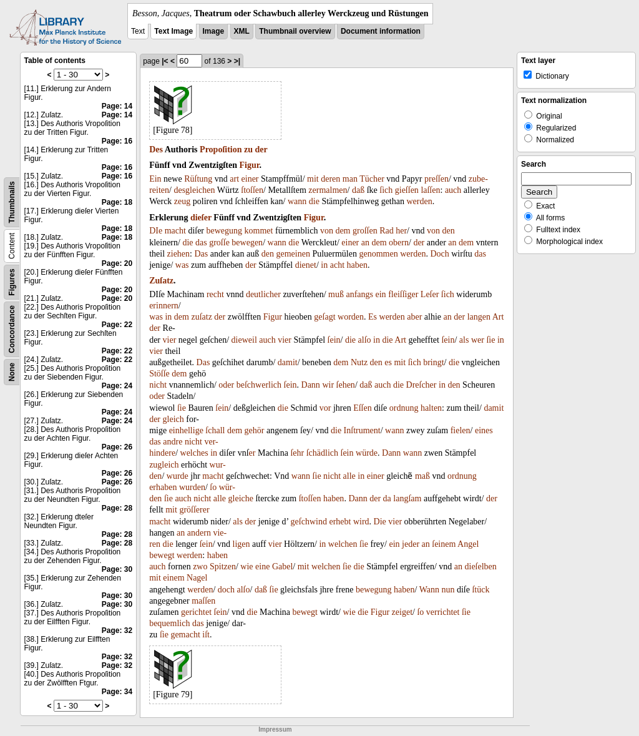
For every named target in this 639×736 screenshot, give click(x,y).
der (261, 149)
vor (325, 408)
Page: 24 (117, 385)
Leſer (430, 294)
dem (342, 230)
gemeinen (293, 253)
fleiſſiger (403, 294)
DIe (155, 230)
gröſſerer (194, 509)
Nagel (197, 577)
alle (349, 476)
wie (246, 566)
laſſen (430, 190)
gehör (255, 430)
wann (297, 201)
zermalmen (327, 190)
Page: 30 (117, 569)
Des (156, 149)
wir (328, 385)
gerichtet (196, 612)
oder (226, 385)
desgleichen (194, 190)
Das (201, 253)
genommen (378, 253)
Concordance (11, 329)
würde (367, 453)
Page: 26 (117, 447)
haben (357, 265)
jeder (410, 544)
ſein (334, 340)
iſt (206, 634)
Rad (386, 230)
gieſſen (407, 190)
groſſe (219, 242)
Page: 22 (117, 324)
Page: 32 (117, 630)
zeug (182, 201)
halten (431, 408)
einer (250, 179)
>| (237, 61)
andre (172, 441)
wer (477, 340)
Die (380, 521)
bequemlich (169, 623)
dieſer (201, 217)
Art (498, 316)
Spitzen (223, 566)
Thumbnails (11, 202)
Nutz (359, 362)
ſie (490, 340)
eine (262, 566)
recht (215, 294)
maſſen (203, 601)
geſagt (324, 316)
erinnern (163, 305)
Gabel (282, 566)
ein (381, 294)
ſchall (215, 430)
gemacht (185, 634)
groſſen (365, 230)
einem (173, 577)
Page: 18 (117, 202)
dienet (305, 265)
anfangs (359, 294)
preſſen (436, 179)
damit (288, 362)
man (350, 179)
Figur (249, 165)
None (11, 372)
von (326, 230)
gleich (173, 419)
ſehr (297, 453)
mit (313, 179)
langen (478, 316)
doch (226, 589)
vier (170, 340)
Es (372, 316)
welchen (343, 544)
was (182, 265)
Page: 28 (117, 508)
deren (330, 179)
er (252, 453)
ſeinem (444, 544)
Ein (155, 179)
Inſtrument (362, 430)
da (387, 498)
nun (447, 589)
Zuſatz (161, 280)
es (388, 362)
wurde (177, 476)
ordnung (404, 408)
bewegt (161, 555)
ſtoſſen (252, 190)
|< (165, 61)
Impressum (274, 729)
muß (336, 294)
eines (484, 430)
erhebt (340, 521)
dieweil (244, 340)
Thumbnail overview (295, 31)
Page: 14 (117, 106)
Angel (468, 544)
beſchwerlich (259, 385)
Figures (11, 281)
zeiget (402, 612)
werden (419, 201)
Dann (310, 385)
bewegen (247, 242)
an (365, 242)
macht (175, 230)
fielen (461, 430)
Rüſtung (198, 179)
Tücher (371, 179)
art (234, 179)
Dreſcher (421, 385)
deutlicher (263, 294)
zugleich (163, 464)
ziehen (178, 253)
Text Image (173, 31)
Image (214, 31)
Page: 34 (117, 691)
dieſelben (481, 566)
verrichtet (443, 612)
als (464, 340)
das (201, 242)
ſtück (480, 589)
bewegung (225, 230)
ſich (386, 190)
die (314, 201)
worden (351, 316)
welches (194, 453)
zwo (200, 566)
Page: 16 (117, 141)
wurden (192, 487)
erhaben (163, 487)
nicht (158, 385)
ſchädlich (322, 453)
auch (453, 190)
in (324, 265)
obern (399, 242)
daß (358, 190)
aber (414, 316)
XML (242, 31)
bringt (433, 362)
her (401, 230)
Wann (429, 589)
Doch (439, 253)
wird (361, 521)
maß (422, 476)
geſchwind (309, 521)
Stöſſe (159, 373)
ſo (213, 487)
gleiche (240, 498)
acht (337, 265)
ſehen (345, 385)
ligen (241, 544)
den (448, 230)
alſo (364, 340)
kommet (259, 230)
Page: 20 (117, 263)
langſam (407, 498)
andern (199, 532)
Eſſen (362, 408)
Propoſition (220, 149)
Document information (381, 31)
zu (248, 149)
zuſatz (201, 316)
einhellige (186, 430)
